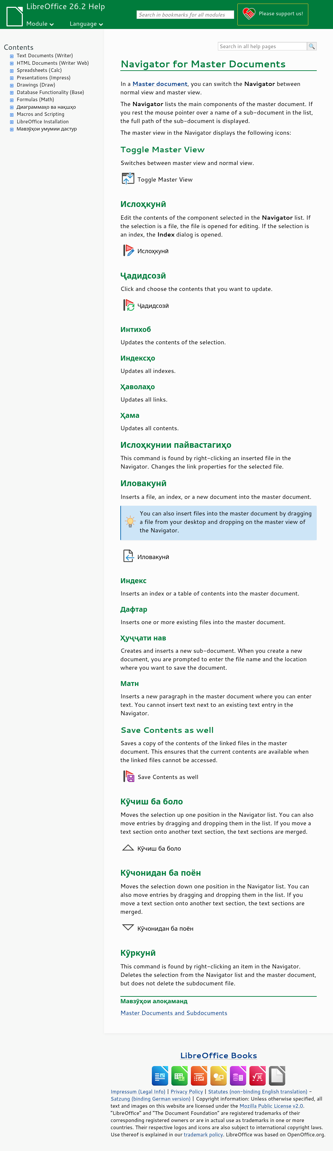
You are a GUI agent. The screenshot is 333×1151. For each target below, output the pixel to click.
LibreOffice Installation (43, 121)
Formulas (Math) (35, 99)
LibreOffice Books (218, 1055)
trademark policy (203, 1134)
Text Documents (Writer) (45, 55)
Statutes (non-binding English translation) (257, 1091)
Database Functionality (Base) (50, 92)
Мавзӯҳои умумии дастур (47, 128)
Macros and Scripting (40, 114)
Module (36, 23)
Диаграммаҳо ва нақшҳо (46, 106)
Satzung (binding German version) (151, 1098)
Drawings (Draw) (36, 84)
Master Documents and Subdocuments (173, 1012)
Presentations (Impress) (44, 77)
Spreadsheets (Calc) (39, 70)
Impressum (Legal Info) (138, 1091)
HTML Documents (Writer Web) (53, 63)
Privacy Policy (186, 1091)
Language (83, 23)
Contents (18, 47)
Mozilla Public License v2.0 (271, 1105)
